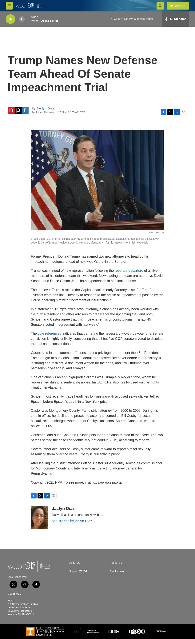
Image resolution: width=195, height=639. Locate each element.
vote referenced (50, 333)
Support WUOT (78, 571)
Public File (116, 562)
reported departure (129, 270)
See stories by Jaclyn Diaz (72, 520)
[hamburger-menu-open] (9, 6)
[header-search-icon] (160, 6)
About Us (74, 562)
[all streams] (175, 19)
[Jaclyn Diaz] (39, 517)
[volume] (22, 19)
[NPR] (161, 631)
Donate (179, 6)
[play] (10, 19)
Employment (117, 571)
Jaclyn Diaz (45, 108)
